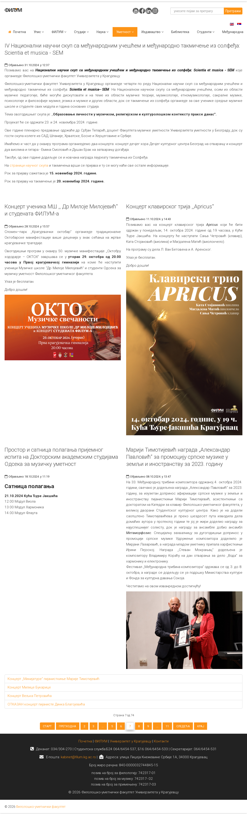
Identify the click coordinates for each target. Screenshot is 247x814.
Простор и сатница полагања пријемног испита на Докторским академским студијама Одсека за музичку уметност (61, 457)
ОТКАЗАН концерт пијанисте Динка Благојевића (46, 704)
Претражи (233, 11)
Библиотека (180, 32)
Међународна (232, 32)
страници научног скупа (29, 165)
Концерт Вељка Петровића (30, 696)
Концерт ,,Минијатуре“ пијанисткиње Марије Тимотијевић (53, 679)
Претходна (48, 727)
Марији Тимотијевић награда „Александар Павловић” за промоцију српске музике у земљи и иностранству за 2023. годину (178, 457)
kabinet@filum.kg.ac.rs (78, 763)
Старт (23, 727)
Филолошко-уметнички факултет (41, 812)
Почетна (19, 32)
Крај (225, 727)
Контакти (161, 747)
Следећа (203, 727)
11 (182, 727)
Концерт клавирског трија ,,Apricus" (170, 206)
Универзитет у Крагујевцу (130, 747)
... (95, 727)
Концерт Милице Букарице (29, 687)
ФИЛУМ (100, 747)
